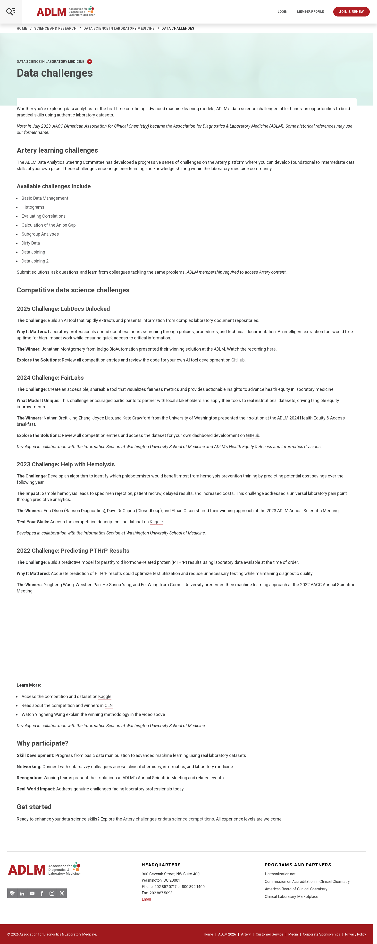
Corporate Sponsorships (321, 934)
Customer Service (269, 934)
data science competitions (188, 818)
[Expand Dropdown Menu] (89, 62)
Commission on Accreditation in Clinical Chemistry (307, 881)
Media (293, 934)
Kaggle (156, 521)
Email (146, 899)
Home (22, 28)
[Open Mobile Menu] (11, 12)
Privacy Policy (355, 934)
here (271, 349)
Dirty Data (31, 243)
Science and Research (55, 28)
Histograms (33, 207)
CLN (109, 705)
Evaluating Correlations (44, 216)
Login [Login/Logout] (282, 11)
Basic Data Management (45, 198)
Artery (246, 934)
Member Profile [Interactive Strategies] (310, 11)
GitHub (238, 359)
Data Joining (33, 251)
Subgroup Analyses (40, 234)
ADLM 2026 (227, 934)
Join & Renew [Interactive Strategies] (351, 12)
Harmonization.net (280, 874)
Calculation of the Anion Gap (49, 225)
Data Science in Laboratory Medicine (119, 28)
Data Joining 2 (35, 260)
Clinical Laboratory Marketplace (291, 896)
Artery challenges (140, 818)
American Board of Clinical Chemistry (296, 889)
